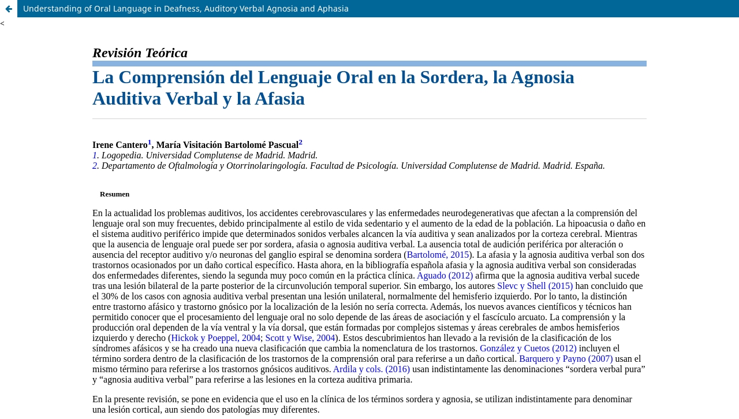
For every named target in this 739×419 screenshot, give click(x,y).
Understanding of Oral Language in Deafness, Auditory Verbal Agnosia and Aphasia (186, 8)
